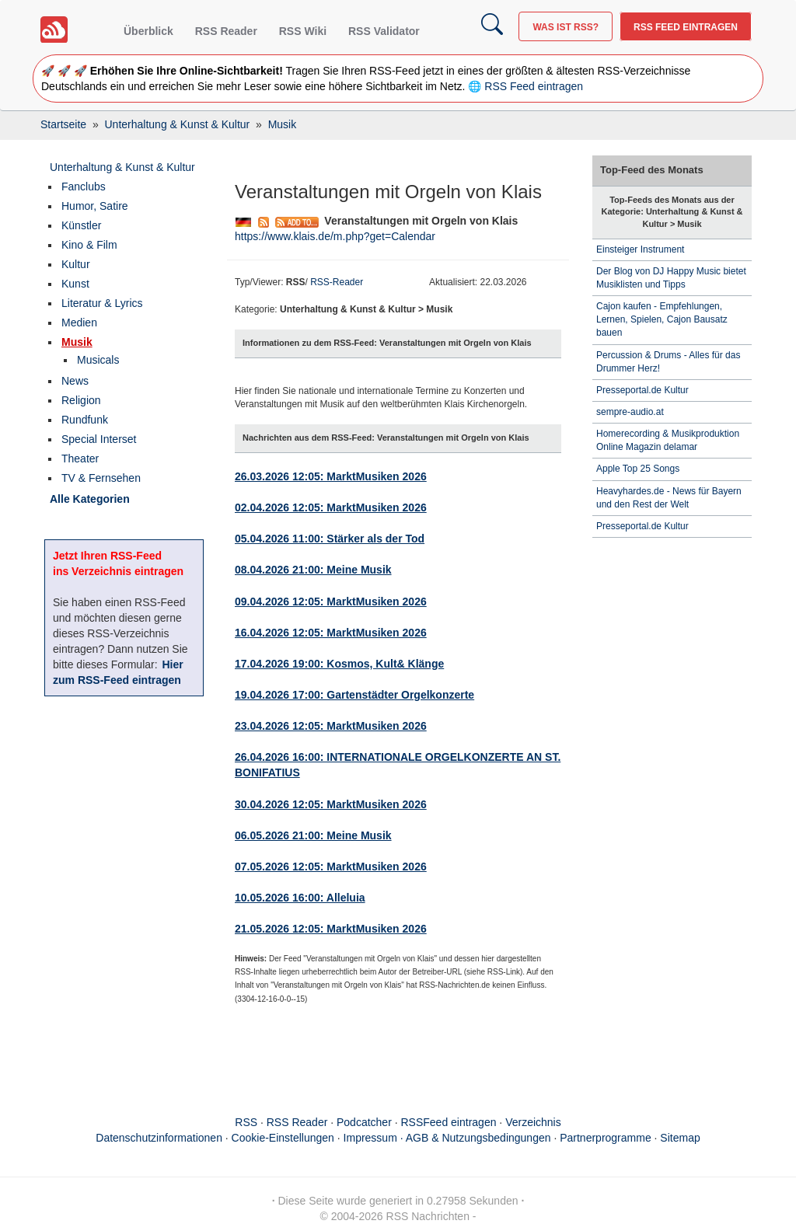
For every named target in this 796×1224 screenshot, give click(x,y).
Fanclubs (83, 186)
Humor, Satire (94, 206)
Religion (81, 400)
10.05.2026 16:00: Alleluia (300, 897)
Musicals (98, 360)
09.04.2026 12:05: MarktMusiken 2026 (331, 601)
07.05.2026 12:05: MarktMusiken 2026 (331, 866)
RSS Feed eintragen (686, 27)
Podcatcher (364, 1122)
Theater (80, 458)
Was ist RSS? (565, 27)
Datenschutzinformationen (159, 1138)
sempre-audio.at (630, 411)
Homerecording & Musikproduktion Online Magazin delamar (667, 440)
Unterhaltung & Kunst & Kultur (122, 167)
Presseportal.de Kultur (642, 390)
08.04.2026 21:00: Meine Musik (313, 569)
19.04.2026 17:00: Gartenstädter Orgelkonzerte (354, 695)
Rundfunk (84, 419)
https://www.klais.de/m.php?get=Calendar (335, 236)
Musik (77, 342)
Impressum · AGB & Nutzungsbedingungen (447, 1138)
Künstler (81, 225)
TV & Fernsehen (101, 478)
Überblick (148, 31)
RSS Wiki (302, 31)
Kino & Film (89, 245)
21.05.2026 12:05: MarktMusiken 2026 (331, 928)
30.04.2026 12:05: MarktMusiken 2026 (331, 804)
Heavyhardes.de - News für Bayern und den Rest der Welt (669, 498)
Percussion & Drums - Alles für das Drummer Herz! (668, 362)
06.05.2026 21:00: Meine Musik (313, 835)
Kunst (75, 283)
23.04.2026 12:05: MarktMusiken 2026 (331, 726)
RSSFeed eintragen (449, 1122)
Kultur (75, 264)
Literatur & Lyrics (102, 303)
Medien (79, 322)
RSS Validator (384, 31)
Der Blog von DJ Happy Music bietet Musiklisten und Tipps (671, 278)
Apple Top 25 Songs (637, 468)
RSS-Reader (336, 282)
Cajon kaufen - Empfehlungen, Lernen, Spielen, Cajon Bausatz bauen (662, 319)
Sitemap (680, 1138)
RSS (246, 1122)
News (75, 381)
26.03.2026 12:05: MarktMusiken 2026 (331, 476)
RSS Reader (226, 31)
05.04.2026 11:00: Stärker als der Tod (329, 538)
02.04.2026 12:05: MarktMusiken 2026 (331, 507)
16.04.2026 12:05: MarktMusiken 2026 (331, 632)
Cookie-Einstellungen (283, 1138)
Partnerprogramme (605, 1138)
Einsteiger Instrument (640, 249)
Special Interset (99, 439)
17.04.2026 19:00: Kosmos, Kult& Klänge (339, 663)
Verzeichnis (533, 1122)
